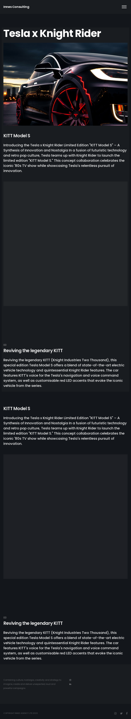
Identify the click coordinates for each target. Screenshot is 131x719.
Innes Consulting (16, 7)
